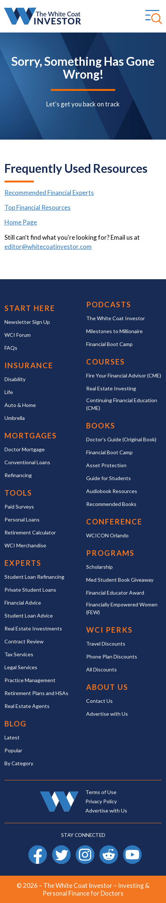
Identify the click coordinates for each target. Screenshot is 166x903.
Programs (110, 553)
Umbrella (14, 418)
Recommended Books (111, 504)
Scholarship (99, 567)
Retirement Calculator (30, 532)
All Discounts (101, 669)
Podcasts (108, 304)
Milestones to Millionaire (114, 331)
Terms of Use (100, 792)
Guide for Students (108, 478)
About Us (107, 687)
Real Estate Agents (27, 706)
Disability (15, 379)
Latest (12, 737)
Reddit (108, 848)
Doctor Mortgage (24, 449)
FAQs (10, 348)
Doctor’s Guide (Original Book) (121, 439)
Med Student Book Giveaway (119, 580)
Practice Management (29, 680)
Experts (22, 563)
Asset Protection (106, 465)
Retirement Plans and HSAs (36, 693)
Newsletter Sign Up (27, 322)
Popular (13, 750)
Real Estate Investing (111, 388)
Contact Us (99, 701)
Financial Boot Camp (109, 344)
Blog (15, 724)
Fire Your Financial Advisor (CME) (123, 375)
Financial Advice (22, 602)
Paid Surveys (19, 506)
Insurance (28, 365)
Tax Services (18, 654)
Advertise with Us (107, 714)
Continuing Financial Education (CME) (121, 404)
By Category (18, 763)
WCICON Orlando (107, 535)
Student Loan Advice (28, 615)
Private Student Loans (30, 589)
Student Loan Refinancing (34, 577)
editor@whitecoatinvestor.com (48, 246)
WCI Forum (17, 335)
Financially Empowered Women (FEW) (121, 608)
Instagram (85, 848)
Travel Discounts (105, 643)
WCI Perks (109, 630)
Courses (105, 362)
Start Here (29, 308)
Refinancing (18, 475)
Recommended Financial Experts (49, 192)
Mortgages (30, 435)
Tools (18, 493)
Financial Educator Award (115, 592)
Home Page (20, 222)
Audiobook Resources (111, 491)
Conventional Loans (27, 462)
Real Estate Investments (33, 628)
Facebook (38, 848)
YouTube (132, 848)
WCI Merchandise (25, 545)
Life (8, 392)
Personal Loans (22, 519)
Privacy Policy (101, 801)
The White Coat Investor (115, 318)
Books (100, 426)
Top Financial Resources (37, 207)
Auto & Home (20, 405)
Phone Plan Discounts (111, 656)
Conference (114, 522)
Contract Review (24, 641)
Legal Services (20, 667)
